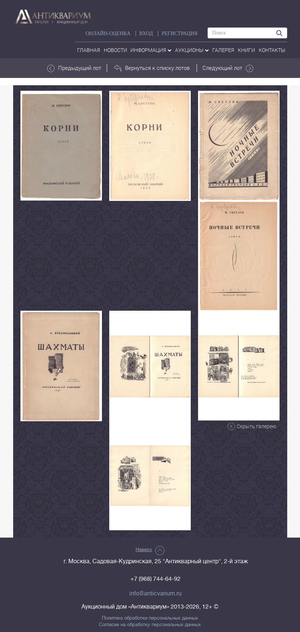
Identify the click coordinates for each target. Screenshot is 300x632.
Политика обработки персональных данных (150, 618)
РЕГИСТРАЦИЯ (179, 33)
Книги (246, 49)
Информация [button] (150, 49)
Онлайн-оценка (108, 33)
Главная (88, 49)
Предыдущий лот (74, 68)
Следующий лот (227, 68)
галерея (223, 49)
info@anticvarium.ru (155, 593)
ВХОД (146, 33)
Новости (115, 49)
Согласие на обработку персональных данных (150, 625)
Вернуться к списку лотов (152, 68)
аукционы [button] (192, 49)
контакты (272, 49)
